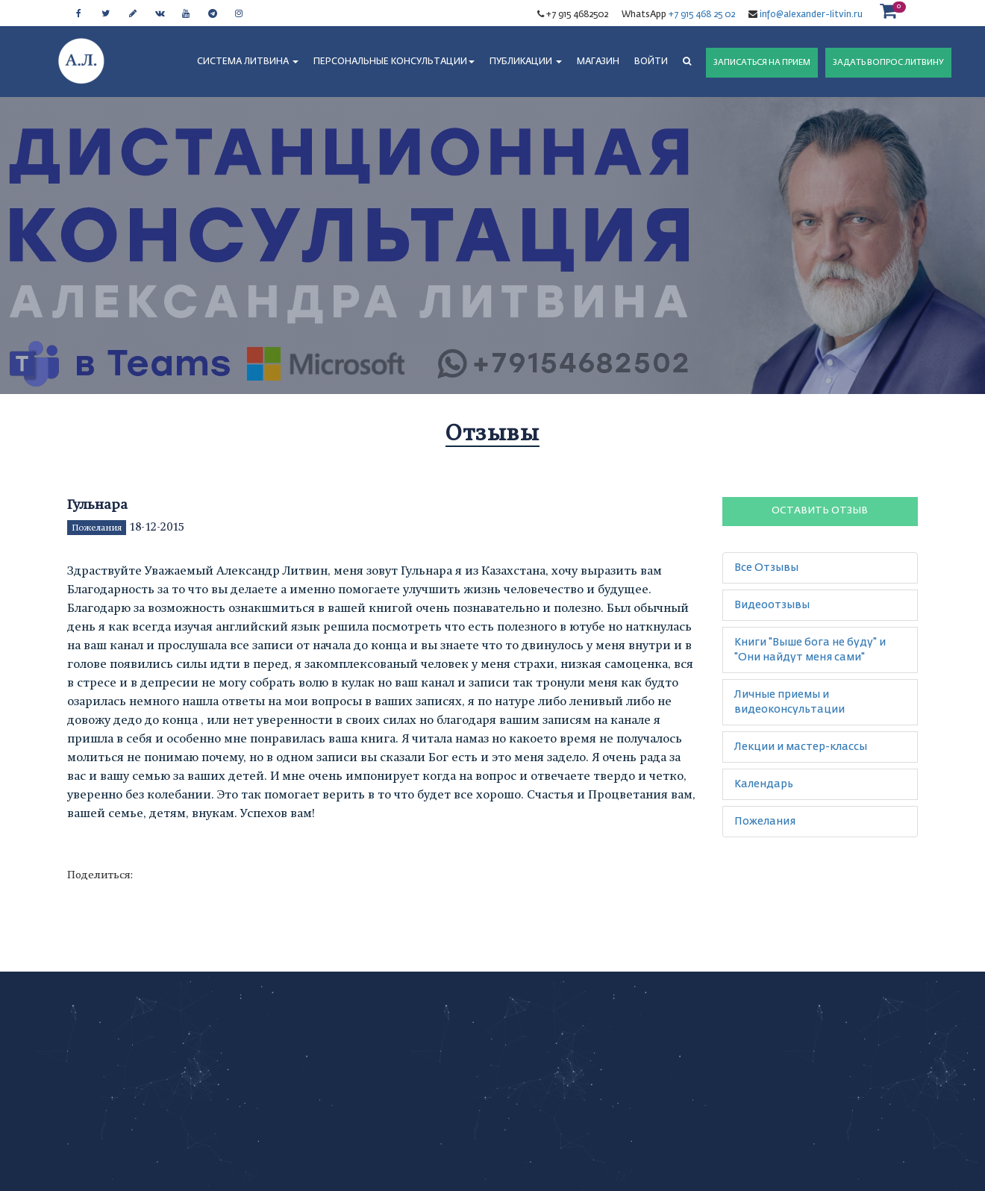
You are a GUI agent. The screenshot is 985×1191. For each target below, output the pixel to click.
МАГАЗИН (598, 61)
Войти (651, 61)
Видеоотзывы (772, 605)
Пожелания (97, 527)
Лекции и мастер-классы (800, 747)
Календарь (763, 784)
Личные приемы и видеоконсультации (789, 702)
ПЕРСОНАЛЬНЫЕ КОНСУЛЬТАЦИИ (394, 61)
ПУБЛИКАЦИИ (526, 61)
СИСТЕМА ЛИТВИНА (247, 61)
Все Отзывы (766, 568)
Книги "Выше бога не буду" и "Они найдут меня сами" (810, 650)
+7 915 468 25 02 (702, 14)
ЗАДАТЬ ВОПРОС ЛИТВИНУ (888, 62)
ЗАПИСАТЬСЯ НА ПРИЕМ (761, 62)
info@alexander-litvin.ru (810, 14)
